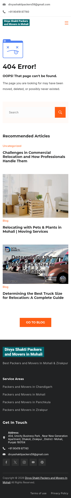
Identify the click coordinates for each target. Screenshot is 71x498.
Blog (5, 220)
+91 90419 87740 (18, 11)
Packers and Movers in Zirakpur (25, 410)
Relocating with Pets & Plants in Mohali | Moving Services (32, 229)
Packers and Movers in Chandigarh (27, 387)
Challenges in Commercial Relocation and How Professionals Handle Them (34, 156)
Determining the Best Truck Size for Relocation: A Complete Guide (33, 295)
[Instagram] (24, 462)
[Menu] (66, 23)
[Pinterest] (42, 462)
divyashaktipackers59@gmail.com (29, 4)
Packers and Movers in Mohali (24, 394)
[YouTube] (33, 462)
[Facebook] (6, 462)
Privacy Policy (59, 493)
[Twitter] (15, 462)
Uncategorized (12, 146)
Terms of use (38, 493)
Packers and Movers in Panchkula (27, 402)
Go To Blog (35, 322)
